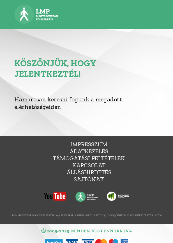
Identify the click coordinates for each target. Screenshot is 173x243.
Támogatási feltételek (89, 158)
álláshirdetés (88, 172)
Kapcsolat (88, 165)
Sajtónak (89, 179)
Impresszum (88, 144)
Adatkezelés (89, 151)
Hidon (158, 215)
